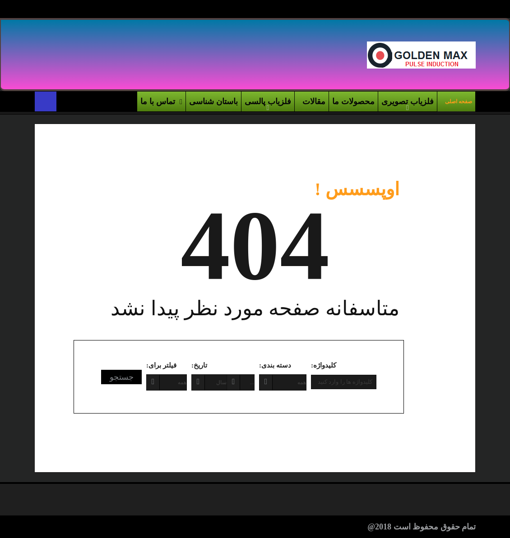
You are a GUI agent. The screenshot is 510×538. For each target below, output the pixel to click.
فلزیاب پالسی (268, 101)
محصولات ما (353, 101)
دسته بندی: (275, 365)
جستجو (122, 377)
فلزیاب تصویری (407, 101)
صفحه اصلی (458, 101)
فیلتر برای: (161, 365)
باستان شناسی (213, 101)
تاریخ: (199, 365)
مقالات (313, 101)
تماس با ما (161, 101)
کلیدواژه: (323, 365)
